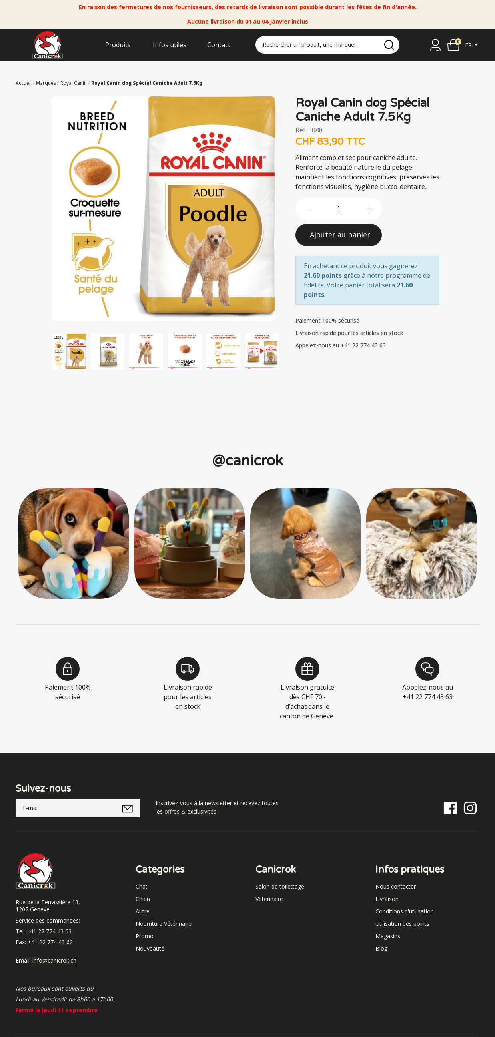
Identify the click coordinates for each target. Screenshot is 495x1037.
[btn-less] (308, 209)
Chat (142, 886)
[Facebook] (450, 807)
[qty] (338, 209)
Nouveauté (150, 948)
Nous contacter (395, 886)
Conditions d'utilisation (404, 911)
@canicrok (247, 460)
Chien (143, 899)
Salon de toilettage (279, 886)
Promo (145, 936)
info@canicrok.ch (54, 960)
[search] (389, 45)
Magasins (387, 936)
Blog (381, 948)
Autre (143, 911)
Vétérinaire (269, 899)
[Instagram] (470, 807)
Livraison (387, 899)
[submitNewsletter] (127, 808)
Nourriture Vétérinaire (164, 923)
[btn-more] (369, 209)
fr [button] (469, 45)
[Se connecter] (435, 45)
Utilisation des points (402, 923)
